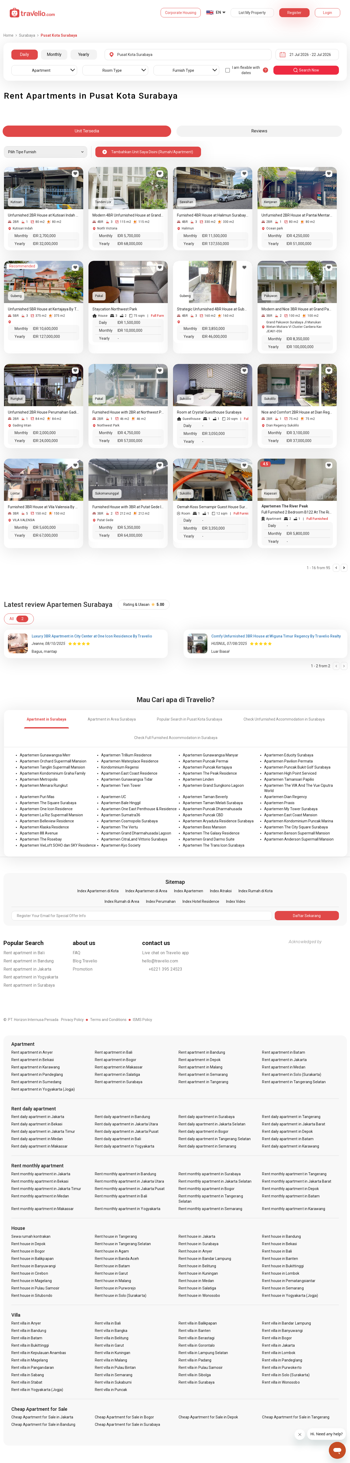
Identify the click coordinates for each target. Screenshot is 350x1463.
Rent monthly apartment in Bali (121, 1196)
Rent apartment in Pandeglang (37, 1074)
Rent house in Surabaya (198, 1244)
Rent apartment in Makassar (119, 1067)
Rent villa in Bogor (277, 1338)
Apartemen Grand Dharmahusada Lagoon (136, 833)
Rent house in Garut (111, 1273)
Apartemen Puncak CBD (203, 815)
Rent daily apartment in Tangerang (291, 1117)
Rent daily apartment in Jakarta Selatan (212, 1124)
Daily (24, 54)
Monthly (54, 54)
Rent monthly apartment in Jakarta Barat (296, 1181)
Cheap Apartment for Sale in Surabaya (127, 1424)
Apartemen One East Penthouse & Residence (139, 809)
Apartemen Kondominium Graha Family (53, 773)
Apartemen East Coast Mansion (290, 815)
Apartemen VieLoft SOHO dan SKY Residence (58, 845)
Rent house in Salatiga (197, 1288)
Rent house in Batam (112, 1266)
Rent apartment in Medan (283, 1067)
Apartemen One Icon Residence (46, 809)
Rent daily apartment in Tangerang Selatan (215, 1139)
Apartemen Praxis (279, 803)
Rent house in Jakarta (197, 1236)
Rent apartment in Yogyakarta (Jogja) (43, 1089)
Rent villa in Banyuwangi (282, 1330)
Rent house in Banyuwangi (33, 1266)
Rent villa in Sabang (27, 1375)
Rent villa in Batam (27, 1338)
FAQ (77, 952)
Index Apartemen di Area (146, 891)
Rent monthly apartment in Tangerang (294, 1174)
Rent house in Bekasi (279, 1244)
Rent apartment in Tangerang (203, 1082)
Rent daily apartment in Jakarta (37, 1117)
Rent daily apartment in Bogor (203, 1131)
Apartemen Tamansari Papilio (289, 779)
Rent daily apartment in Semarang (207, 1146)
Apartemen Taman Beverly (205, 797)
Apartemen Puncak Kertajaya (207, 767)
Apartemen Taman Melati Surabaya (213, 803)
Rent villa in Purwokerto (281, 1367)
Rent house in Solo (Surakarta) (120, 1295)
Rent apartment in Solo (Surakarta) (291, 1074)
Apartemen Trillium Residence (126, 755)
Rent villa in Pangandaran (32, 1367)
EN (218, 12)
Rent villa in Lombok (278, 1353)
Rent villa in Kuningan (112, 1353)
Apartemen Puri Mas (37, 797)
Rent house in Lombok (280, 1273)
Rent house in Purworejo (115, 1288)
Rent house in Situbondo (31, 1295)
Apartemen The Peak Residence (210, 773)
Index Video (235, 901)
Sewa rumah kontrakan (31, 1236)
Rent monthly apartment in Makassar (42, 1209)
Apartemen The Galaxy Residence (211, 833)
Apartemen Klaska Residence (44, 827)
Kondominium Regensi (120, 767)
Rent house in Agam (112, 1251)
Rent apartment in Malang (200, 1067)
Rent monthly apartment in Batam (291, 1196)
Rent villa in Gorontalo (197, 1345)
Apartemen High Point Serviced (290, 773)
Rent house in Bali (277, 1251)
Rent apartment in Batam (283, 1052)
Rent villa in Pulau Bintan (115, 1367)
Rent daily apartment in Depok (287, 1131)
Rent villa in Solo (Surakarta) (286, 1375)
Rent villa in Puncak (111, 1390)
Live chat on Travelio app (165, 952)
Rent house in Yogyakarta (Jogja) (290, 1295)
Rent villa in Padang (195, 1360)
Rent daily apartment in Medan (37, 1139)
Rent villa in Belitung (111, 1338)
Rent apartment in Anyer (32, 1052)
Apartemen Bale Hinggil (121, 803)
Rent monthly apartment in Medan (40, 1196)
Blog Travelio (85, 960)
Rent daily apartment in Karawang (290, 1146)
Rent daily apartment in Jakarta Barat (293, 1124)
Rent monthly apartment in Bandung (125, 1174)
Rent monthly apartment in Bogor (207, 1189)
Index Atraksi (221, 891)
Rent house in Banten (280, 1258)
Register (294, 13)
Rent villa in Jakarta (278, 1345)
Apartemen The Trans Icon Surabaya (213, 845)
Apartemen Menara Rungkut (44, 785)
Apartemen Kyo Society (121, 845)
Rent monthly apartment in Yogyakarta (127, 1209)
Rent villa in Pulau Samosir (201, 1367)
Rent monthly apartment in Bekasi (40, 1181)
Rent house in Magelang (31, 1281)
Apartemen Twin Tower (121, 785)
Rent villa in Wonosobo (281, 1382)
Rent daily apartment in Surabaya (207, 1117)
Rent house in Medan (196, 1281)
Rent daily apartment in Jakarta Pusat (126, 1131)
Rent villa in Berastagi (196, 1338)
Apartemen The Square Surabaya (48, 803)
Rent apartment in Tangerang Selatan (294, 1082)
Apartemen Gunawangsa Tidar (127, 779)
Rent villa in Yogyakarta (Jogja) (37, 1390)
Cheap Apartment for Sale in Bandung (43, 1424)
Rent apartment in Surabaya (29, 985)
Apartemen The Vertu (119, 827)
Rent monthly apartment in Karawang (293, 1209)
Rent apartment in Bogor (115, 1060)
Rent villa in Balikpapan (198, 1323)
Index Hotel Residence (201, 901)
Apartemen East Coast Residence (129, 773)
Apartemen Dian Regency (285, 797)
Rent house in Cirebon (29, 1273)
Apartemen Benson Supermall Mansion (297, 833)
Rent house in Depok (28, 1244)
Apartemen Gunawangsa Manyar (210, 755)
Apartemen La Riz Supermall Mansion (51, 815)
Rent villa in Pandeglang (282, 1360)
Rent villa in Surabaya (196, 1382)
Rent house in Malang (113, 1281)
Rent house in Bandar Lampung (205, 1258)
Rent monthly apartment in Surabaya (210, 1174)
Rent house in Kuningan (198, 1273)
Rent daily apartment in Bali (118, 1139)
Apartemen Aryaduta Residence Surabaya (218, 821)
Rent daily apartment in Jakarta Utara (126, 1124)
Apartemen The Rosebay (41, 839)
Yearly (83, 54)
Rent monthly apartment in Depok (290, 1189)
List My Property (252, 13)
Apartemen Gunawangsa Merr (45, 755)
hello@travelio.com (160, 960)
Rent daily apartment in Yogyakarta (124, 1146)
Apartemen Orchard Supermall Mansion (53, 761)
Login (327, 13)
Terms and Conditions (108, 1020)
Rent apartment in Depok (200, 1060)
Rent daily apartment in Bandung (122, 1117)
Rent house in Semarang (283, 1288)
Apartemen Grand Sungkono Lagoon (213, 785)
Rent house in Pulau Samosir (35, 1288)
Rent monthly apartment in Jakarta (41, 1174)
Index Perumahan (161, 901)
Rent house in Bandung (281, 1236)
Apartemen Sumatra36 (120, 815)
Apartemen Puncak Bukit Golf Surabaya (297, 767)
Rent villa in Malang (111, 1360)
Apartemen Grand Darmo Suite (209, 839)
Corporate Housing (180, 13)
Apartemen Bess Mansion (204, 827)
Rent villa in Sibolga (195, 1375)
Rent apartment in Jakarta (27, 969)
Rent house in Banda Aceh (117, 1258)
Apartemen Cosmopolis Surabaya (129, 821)
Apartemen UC (113, 797)
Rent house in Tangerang (116, 1236)
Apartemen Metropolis (39, 779)
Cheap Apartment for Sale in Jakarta (42, 1417)
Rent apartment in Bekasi (32, 1060)
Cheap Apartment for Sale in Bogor (124, 1417)
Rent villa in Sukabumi (113, 1382)
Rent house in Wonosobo (199, 1295)
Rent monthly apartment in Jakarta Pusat (130, 1189)
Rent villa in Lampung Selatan (203, 1353)
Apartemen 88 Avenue (39, 833)
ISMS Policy (142, 1020)
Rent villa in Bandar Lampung (286, 1323)
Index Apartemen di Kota (98, 891)
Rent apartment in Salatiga (117, 1074)
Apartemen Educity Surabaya (288, 755)
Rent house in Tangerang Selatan (123, 1244)
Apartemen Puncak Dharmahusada (212, 809)
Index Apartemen (188, 891)
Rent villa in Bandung (28, 1330)
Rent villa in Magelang (29, 1360)
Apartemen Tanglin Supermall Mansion (52, 767)
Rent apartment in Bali (24, 952)
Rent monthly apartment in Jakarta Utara (129, 1181)
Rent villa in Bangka (111, 1330)
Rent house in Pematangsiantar (288, 1281)
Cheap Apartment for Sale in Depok (208, 1417)
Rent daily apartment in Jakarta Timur (43, 1131)
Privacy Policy (72, 1020)
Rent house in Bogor (28, 1251)
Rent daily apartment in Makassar (39, 1146)
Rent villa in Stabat (27, 1382)
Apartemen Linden (198, 779)
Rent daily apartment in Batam (287, 1139)
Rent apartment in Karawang (35, 1067)
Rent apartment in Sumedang (36, 1082)
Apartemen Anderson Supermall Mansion (299, 839)
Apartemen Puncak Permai (205, 761)
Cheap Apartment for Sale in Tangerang (295, 1417)
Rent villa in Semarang (113, 1375)
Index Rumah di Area (122, 901)
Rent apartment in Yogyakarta (30, 977)
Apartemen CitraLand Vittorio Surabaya (134, 839)
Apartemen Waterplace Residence (129, 761)
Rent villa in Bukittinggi (30, 1345)
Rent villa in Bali (108, 1323)
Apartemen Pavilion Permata (288, 761)
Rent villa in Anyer (26, 1323)
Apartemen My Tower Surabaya (291, 809)
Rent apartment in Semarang (203, 1074)
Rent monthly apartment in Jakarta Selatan (215, 1181)
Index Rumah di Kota (256, 891)
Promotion (82, 969)
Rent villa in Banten (195, 1330)
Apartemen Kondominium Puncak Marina (298, 821)
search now (306, 70)
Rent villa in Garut (109, 1345)
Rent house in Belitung (197, 1266)
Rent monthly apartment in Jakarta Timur (46, 1189)
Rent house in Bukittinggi (283, 1266)
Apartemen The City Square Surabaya (296, 827)
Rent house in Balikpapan (32, 1258)
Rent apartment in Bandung (28, 960)
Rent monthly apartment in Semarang (210, 1209)
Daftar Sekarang (307, 916)
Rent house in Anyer (195, 1251)
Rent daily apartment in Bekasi (37, 1124)
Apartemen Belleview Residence (47, 821)
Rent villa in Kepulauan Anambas (38, 1353)
